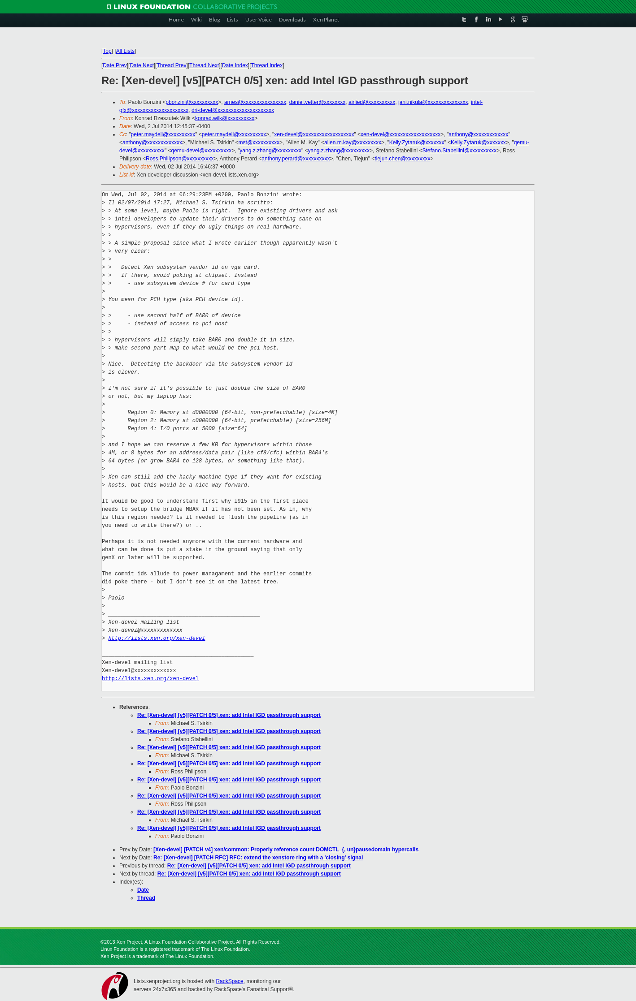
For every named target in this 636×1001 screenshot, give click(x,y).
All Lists (125, 51)
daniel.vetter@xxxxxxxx (317, 102)
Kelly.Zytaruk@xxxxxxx (416, 142)
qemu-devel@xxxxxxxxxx (201, 150)
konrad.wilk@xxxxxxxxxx (224, 118)
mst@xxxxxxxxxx (259, 142)
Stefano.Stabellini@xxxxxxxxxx (460, 150)
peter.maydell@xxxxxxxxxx (163, 134)
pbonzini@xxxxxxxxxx (192, 102)
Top (107, 51)
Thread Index (267, 65)
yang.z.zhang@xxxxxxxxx (270, 150)
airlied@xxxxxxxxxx (371, 102)
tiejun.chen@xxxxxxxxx (402, 158)
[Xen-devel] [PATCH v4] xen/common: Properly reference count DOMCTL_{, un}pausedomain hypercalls (285, 849)
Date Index (235, 65)
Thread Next (204, 65)
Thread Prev (171, 65)
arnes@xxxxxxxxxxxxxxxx (255, 102)
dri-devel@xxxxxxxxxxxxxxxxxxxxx (233, 110)
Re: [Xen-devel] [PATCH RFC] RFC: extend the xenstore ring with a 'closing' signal (258, 857)
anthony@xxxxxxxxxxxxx (478, 134)
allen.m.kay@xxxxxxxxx (352, 142)
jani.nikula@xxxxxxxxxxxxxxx (433, 102)
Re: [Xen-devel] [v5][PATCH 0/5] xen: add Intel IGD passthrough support (229, 715)
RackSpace (229, 981)
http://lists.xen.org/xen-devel (156, 638)
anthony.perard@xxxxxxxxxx (295, 158)
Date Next (141, 65)
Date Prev (114, 65)
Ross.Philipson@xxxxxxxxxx (180, 158)
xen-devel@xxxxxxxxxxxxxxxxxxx (314, 134)
